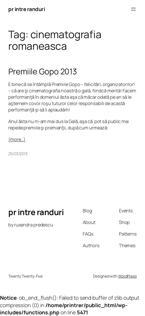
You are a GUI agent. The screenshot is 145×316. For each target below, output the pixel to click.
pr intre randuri (26, 9)
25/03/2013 (18, 153)
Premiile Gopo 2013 (42, 71)
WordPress (127, 276)
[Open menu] (133, 9)
